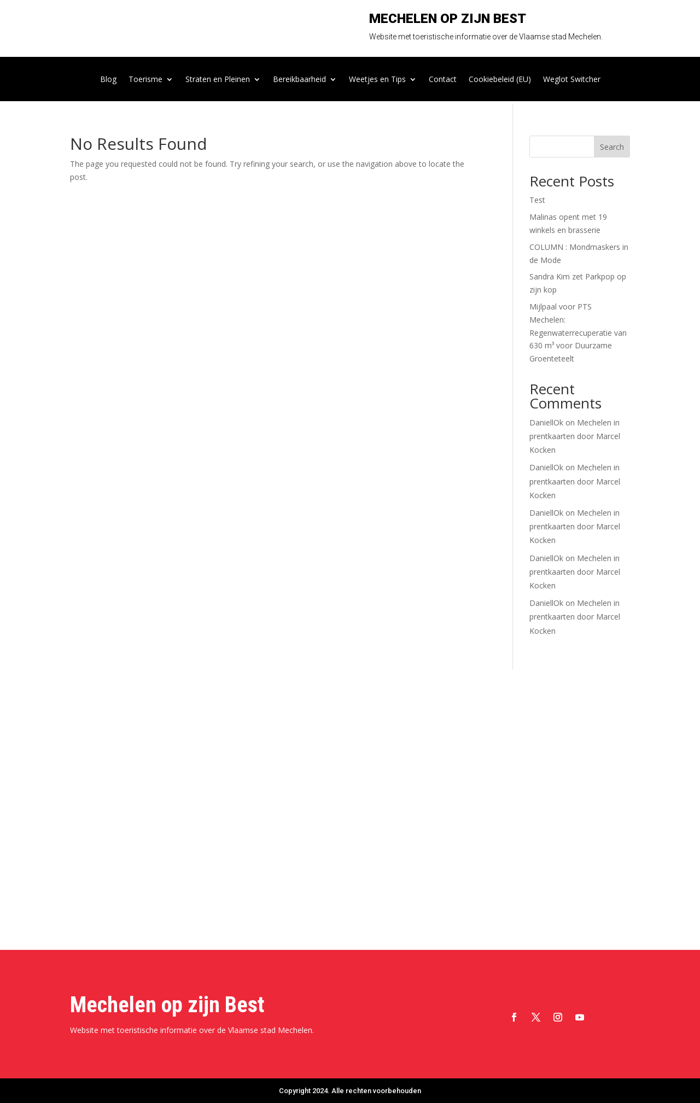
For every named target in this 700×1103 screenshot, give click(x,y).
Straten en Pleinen (217, 79)
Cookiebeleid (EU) (500, 79)
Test (537, 200)
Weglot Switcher (571, 79)
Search (612, 147)
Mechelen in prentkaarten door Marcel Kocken (574, 436)
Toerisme (145, 79)
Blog (108, 79)
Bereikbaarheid (299, 79)
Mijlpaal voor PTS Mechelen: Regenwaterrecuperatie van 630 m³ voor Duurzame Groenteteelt (578, 332)
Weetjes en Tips (377, 79)
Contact (443, 79)
